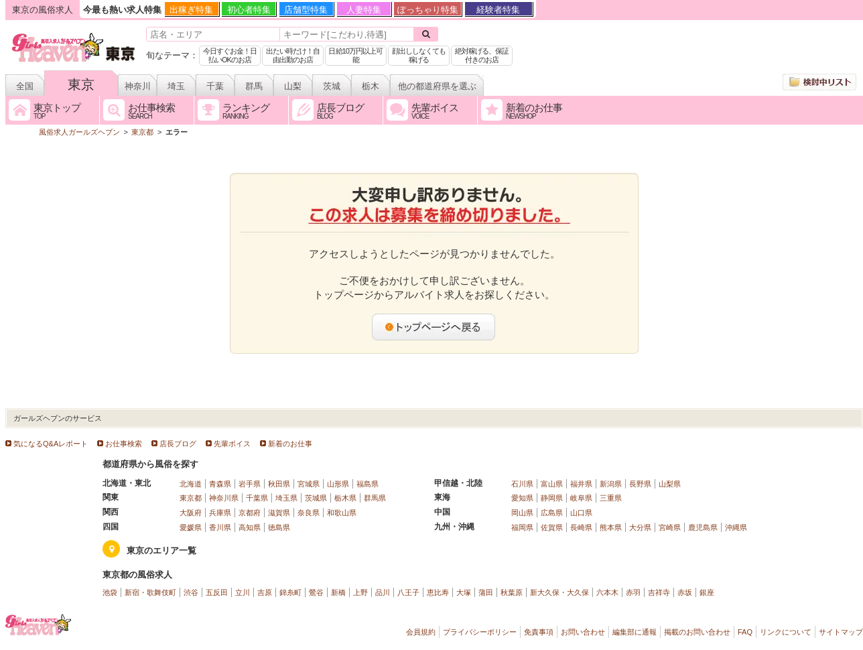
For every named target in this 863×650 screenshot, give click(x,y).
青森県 (220, 484)
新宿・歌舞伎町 (150, 592)
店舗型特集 (306, 10)
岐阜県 (581, 498)
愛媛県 (191, 527)
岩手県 (250, 484)
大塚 (463, 592)
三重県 (611, 498)
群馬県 (375, 498)
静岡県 (552, 498)
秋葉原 (512, 592)
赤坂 (684, 592)
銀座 (707, 592)
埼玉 (176, 86)
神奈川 (138, 86)
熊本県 (611, 527)
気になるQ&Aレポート (50, 444)
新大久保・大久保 (559, 592)
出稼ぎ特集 (191, 10)
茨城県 (316, 498)
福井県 (581, 484)
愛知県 (522, 498)
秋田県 (279, 484)
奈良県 (308, 513)
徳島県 (279, 527)
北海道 (191, 484)
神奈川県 (224, 498)
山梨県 (670, 484)
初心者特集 (249, 10)
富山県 (552, 484)
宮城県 (308, 484)
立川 (242, 592)
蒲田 (485, 592)
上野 (360, 592)
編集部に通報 (634, 632)
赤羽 (633, 592)
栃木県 (345, 498)
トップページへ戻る (434, 327)
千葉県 (257, 498)
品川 (382, 592)
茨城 (331, 86)
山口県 (581, 513)
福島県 (367, 484)
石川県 (522, 484)
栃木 (370, 86)
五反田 (217, 592)
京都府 (250, 513)
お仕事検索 (123, 444)
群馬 (254, 86)
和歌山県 (341, 513)
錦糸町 (290, 592)
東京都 (191, 498)
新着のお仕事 (290, 444)
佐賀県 (552, 527)
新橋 (338, 592)
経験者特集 (498, 10)
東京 (81, 84)
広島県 (552, 513)
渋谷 (191, 592)
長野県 (640, 484)
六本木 (607, 592)
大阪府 (191, 513)
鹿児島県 (703, 527)
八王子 (408, 592)
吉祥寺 (659, 592)
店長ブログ (177, 444)
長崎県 (581, 527)
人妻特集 (363, 10)
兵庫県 (220, 513)
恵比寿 (438, 592)
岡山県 (522, 513)
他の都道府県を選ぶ (437, 86)
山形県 (338, 484)
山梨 (293, 86)
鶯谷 (316, 592)
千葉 (215, 86)
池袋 (110, 592)
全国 (25, 86)
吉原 (264, 592)
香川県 (220, 527)
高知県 (250, 527)
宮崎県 (670, 527)
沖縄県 (736, 527)
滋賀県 (279, 513)
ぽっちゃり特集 (427, 10)
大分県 (640, 527)
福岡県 (522, 527)
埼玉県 (286, 498)
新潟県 (611, 484)
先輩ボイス (232, 444)
